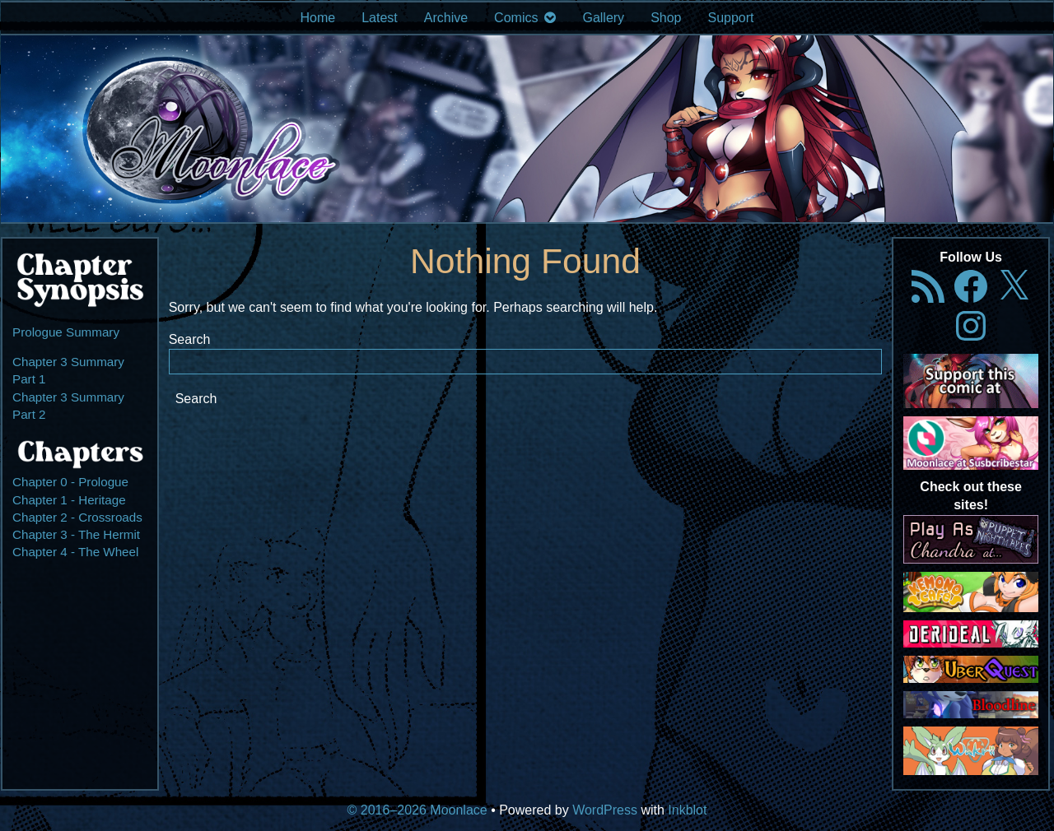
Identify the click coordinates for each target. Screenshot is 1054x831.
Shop (666, 18)
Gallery (603, 18)
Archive (446, 18)
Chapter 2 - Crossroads (77, 517)
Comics (516, 18)
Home (317, 18)
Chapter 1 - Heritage (69, 500)
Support (731, 18)
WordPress (604, 810)
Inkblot (687, 810)
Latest (379, 18)
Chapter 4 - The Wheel (75, 552)
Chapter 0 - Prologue (70, 482)
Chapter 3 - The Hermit (76, 534)
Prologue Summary (65, 332)
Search (190, 339)
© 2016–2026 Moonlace (417, 810)
